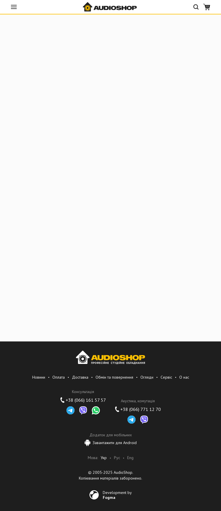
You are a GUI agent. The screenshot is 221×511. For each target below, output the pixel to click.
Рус (117, 457)
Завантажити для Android (111, 442)
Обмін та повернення (114, 377)
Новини (38, 377)
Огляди (146, 377)
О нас (184, 377)
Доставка (80, 377)
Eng (130, 457)
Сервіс (166, 377)
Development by (117, 494)
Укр (104, 457)
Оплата (58, 377)
